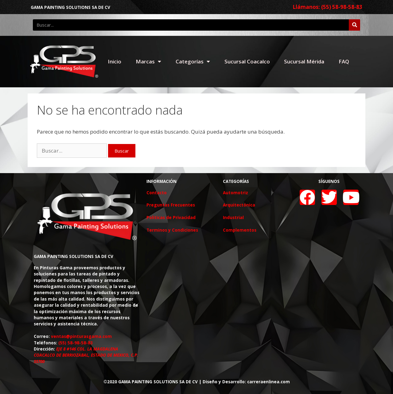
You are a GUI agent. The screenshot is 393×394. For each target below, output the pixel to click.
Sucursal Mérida (304, 61)
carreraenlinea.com (268, 382)
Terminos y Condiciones (172, 230)
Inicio (114, 61)
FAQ (344, 61)
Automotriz (235, 192)
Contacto (156, 192)
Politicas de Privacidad (171, 217)
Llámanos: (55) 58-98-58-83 (327, 6)
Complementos (239, 230)
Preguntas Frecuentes (170, 205)
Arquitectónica (239, 205)
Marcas (148, 61)
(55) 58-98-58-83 (75, 343)
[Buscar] (354, 25)
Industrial (233, 217)
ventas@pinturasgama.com (81, 336)
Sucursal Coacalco (247, 61)
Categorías (193, 61)
